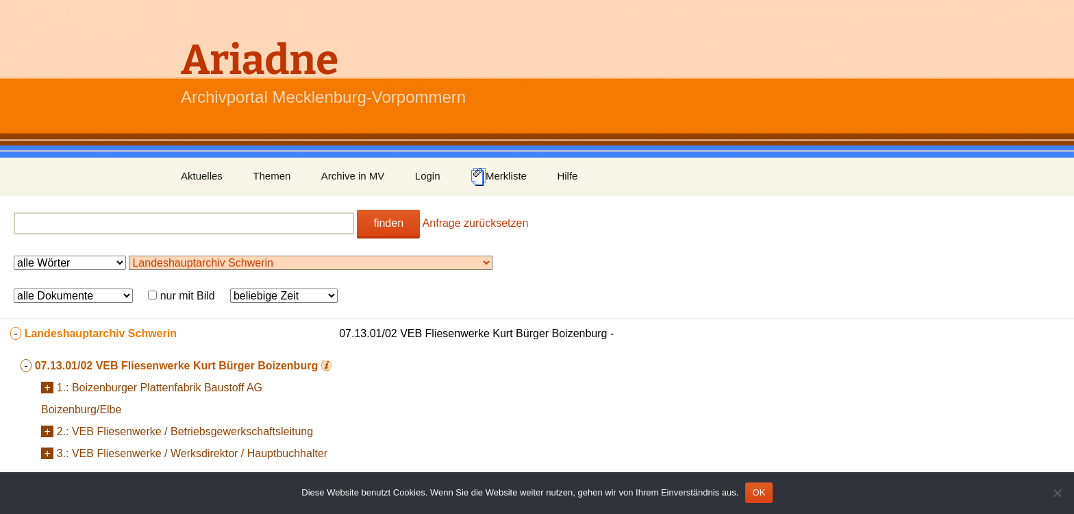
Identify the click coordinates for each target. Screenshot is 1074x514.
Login (427, 176)
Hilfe (567, 176)
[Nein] (1057, 493)
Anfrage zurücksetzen (476, 223)
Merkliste (499, 177)
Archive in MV (353, 176)
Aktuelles (202, 176)
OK (758, 492)
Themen (271, 176)
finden (388, 223)
